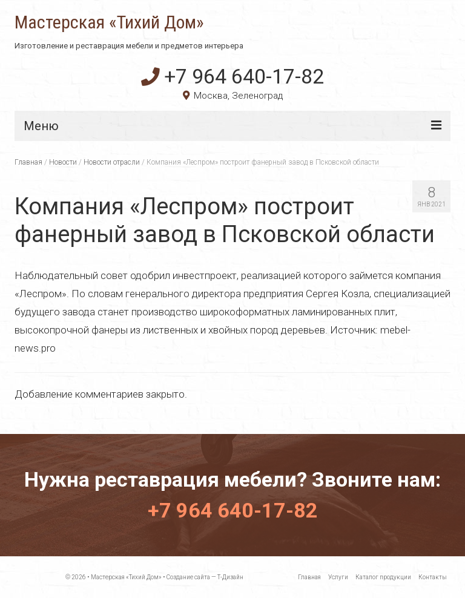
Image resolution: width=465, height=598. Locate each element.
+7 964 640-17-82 (232, 76)
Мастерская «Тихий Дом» (109, 22)
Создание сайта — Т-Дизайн (205, 577)
